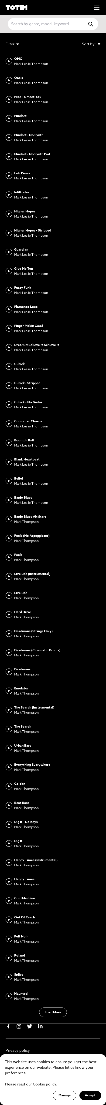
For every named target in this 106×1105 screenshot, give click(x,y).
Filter (12, 43)
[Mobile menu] (96, 8)
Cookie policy (44, 1084)
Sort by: (91, 43)
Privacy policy (18, 1050)
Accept (90, 1095)
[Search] (47, 24)
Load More (53, 1012)
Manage (64, 1095)
